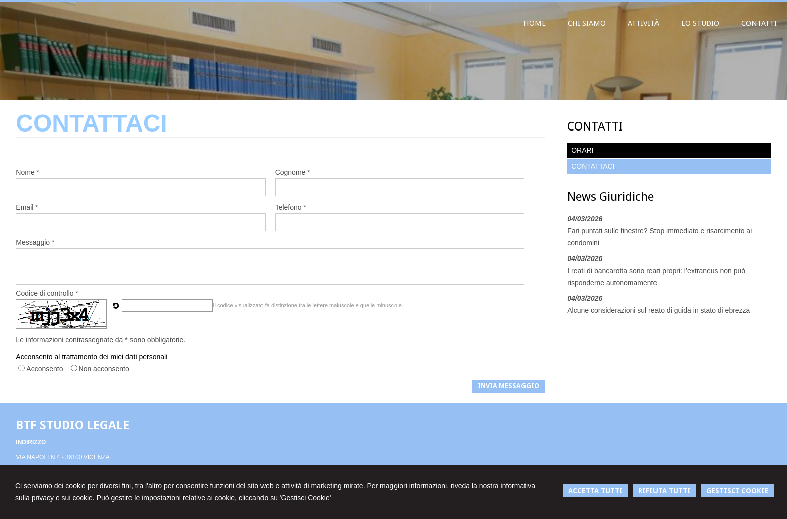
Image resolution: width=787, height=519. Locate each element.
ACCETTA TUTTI (595, 491)
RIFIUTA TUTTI (664, 491)
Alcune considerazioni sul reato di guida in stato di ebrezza (658, 310)
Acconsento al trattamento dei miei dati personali (91, 357)
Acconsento (44, 369)
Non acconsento (104, 369)
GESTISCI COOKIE (737, 491)
